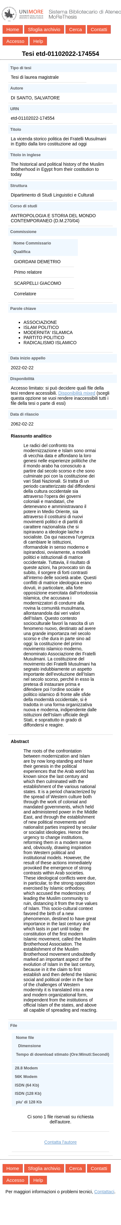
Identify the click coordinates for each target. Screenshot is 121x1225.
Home (12, 29)
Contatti (99, 29)
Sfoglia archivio (44, 29)
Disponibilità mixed (76, 393)
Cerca (75, 29)
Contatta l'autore (60, 1142)
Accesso (15, 41)
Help (38, 41)
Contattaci (104, 1191)
